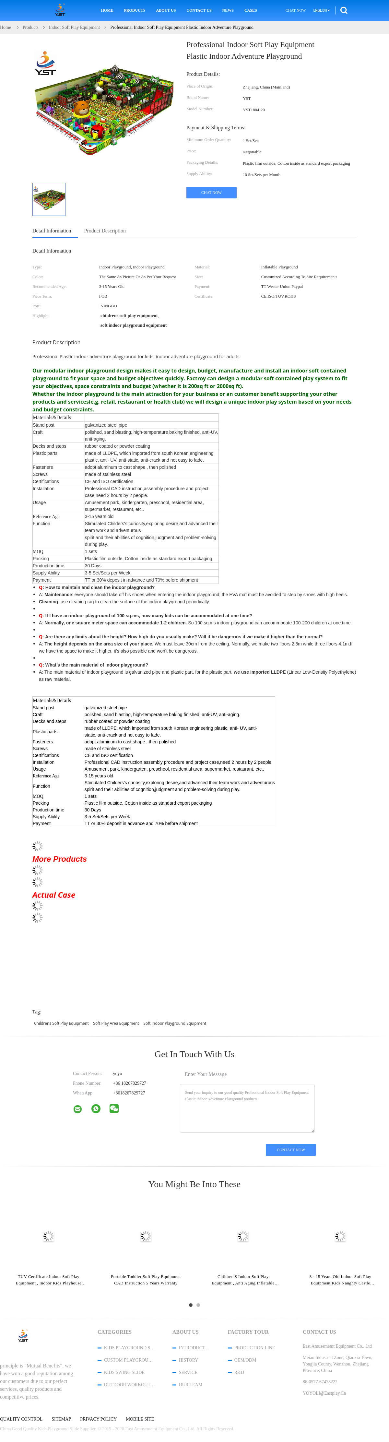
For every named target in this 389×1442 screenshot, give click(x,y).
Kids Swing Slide (124, 1372)
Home (107, 10)
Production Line (254, 1347)
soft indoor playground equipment (174, 1023)
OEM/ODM (245, 1360)
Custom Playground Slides (129, 1360)
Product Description (105, 230)
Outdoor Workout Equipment (129, 1384)
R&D (239, 1372)
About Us (166, 10)
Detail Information (51, 230)
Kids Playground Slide (129, 1347)
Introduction (195, 1347)
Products (135, 10)
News (228, 10)
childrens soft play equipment (61, 1023)
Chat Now (296, 10)
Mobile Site (140, 1419)
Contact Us (198, 10)
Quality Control (21, 1419)
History (188, 1360)
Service (188, 1372)
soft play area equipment (116, 1023)
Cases (250, 10)
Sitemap (61, 1419)
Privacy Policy (98, 1419)
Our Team (190, 1384)
